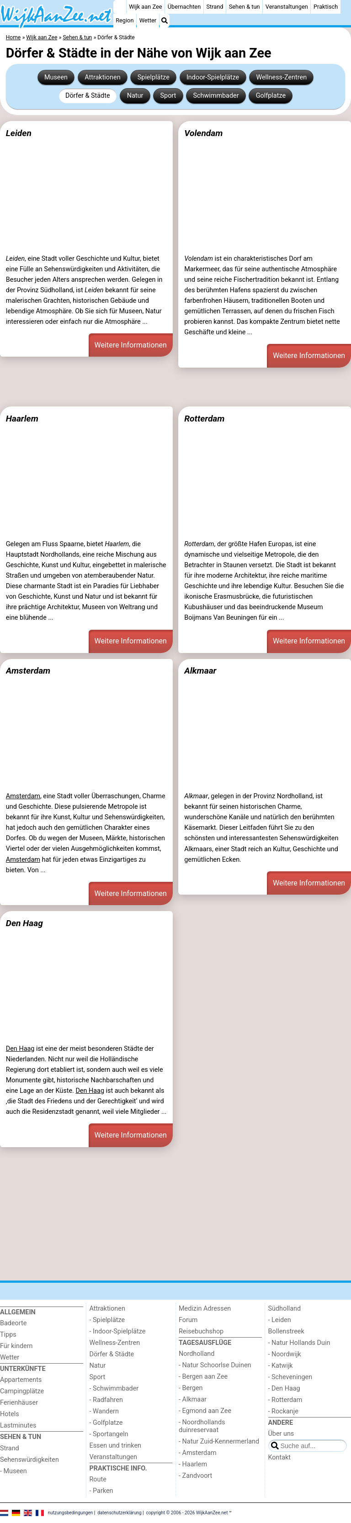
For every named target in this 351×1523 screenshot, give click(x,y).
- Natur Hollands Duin (299, 1343)
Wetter (147, 20)
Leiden (19, 133)
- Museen (13, 1471)
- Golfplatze (106, 1423)
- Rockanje (283, 1411)
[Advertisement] (175, 387)
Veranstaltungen (287, 6)
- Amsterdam (198, 1453)
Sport (168, 96)
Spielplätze (154, 77)
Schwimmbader (216, 96)
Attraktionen (102, 77)
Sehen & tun (244, 6)
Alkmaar (200, 670)
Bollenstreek (286, 1331)
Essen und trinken (116, 1445)
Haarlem (22, 418)
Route (98, 1479)
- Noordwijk (284, 1354)
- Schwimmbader (114, 1388)
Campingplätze (22, 1391)
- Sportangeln (109, 1434)
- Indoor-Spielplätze (118, 1331)
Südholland (284, 1308)
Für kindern (16, 1346)
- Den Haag (284, 1388)
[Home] (119, 7)
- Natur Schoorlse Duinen (215, 1365)
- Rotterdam (285, 1400)
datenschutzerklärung (119, 1512)
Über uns (281, 1434)
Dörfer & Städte (87, 96)
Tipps (8, 1335)
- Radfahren (106, 1400)
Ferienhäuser (19, 1403)
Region (124, 20)
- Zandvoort (195, 1476)
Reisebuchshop (201, 1331)
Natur (135, 96)
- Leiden (279, 1320)
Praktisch (326, 6)
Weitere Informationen (131, 345)
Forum (188, 1320)
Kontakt (279, 1457)
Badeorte (13, 1323)
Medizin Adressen (205, 1308)
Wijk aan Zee (145, 6)
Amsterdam (28, 670)
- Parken (101, 1491)
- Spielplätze (107, 1320)
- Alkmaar (193, 1399)
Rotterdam (204, 418)
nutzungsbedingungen (70, 1512)
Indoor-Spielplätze (212, 77)
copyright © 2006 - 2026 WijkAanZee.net (187, 1512)
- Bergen (191, 1388)
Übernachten (184, 6)
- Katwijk (280, 1366)
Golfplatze (271, 96)
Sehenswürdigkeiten (29, 1460)
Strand (214, 6)
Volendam (203, 133)
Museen (56, 77)
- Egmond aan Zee (205, 1411)
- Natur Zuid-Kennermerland (219, 1441)
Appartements (21, 1380)
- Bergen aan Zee (203, 1377)
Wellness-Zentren (281, 77)
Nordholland (196, 1354)
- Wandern (104, 1411)
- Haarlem (193, 1464)
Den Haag (24, 923)
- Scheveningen (290, 1377)
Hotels (9, 1414)
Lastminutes (18, 1425)
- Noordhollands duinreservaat (202, 1426)
